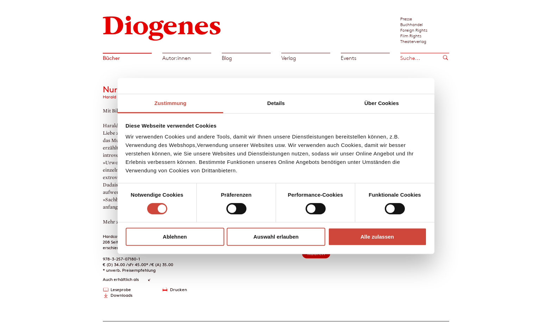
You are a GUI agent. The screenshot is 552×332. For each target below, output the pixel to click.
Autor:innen (176, 58)
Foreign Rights (413, 30)
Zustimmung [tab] (171, 103)
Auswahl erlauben (276, 237)
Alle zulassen (377, 237)
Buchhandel (411, 24)
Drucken (178, 289)
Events (348, 58)
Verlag (288, 58)
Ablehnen (175, 237)
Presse (406, 18)
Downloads (121, 295)
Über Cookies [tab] (381, 103)
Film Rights (410, 35)
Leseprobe (121, 289)
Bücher (111, 58)
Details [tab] (276, 103)
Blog (227, 58)
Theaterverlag (413, 41)
